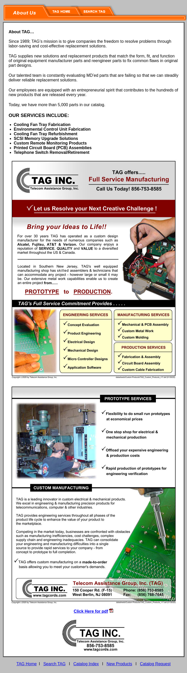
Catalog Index (86, 664)
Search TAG (54, 664)
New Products (119, 664)
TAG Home (26, 664)
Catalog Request (155, 664)
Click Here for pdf (91, 611)
